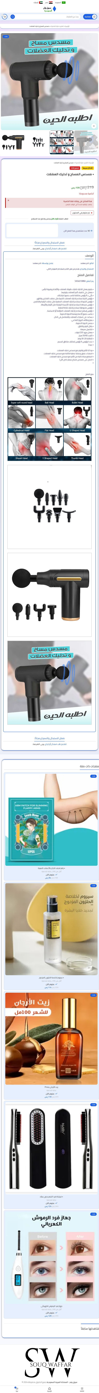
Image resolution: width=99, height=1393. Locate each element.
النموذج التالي (52, 269)
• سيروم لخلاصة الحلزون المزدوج (51, 977)
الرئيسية (67, 26)
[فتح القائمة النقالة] (90, 16)
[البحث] (45, 16)
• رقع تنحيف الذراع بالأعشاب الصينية (51, 868)
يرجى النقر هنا (38, 248)
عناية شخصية (55, 26)
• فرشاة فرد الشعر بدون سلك (51, 1196)
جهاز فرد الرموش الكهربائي (51, 1306)
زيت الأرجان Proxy (51, 1087)
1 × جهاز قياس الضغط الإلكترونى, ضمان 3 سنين (24, 230)
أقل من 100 (56, 871)
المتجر (62, 26)
